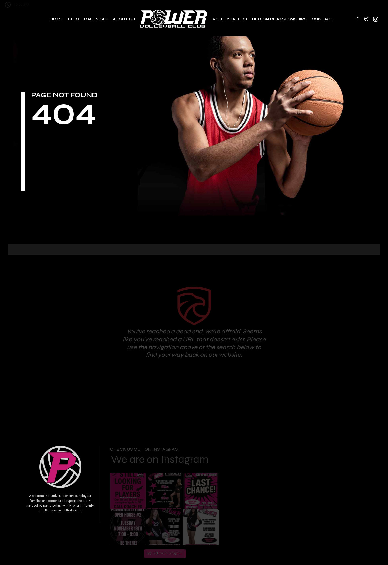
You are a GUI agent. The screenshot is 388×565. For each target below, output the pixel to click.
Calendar (96, 19)
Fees (73, 19)
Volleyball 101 (230, 19)
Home (56, 19)
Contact (322, 19)
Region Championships (279, 19)
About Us (124, 19)
